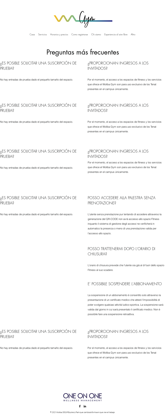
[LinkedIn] (85, 406)
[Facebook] (79, 406)
